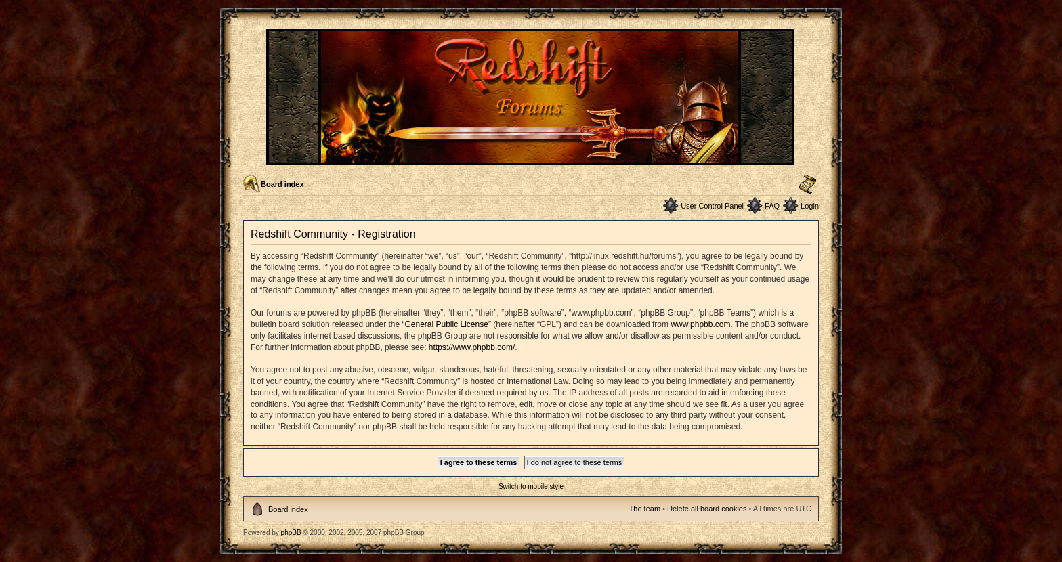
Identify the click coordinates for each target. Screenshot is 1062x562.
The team (644, 508)
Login (810, 206)
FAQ (772, 206)
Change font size (807, 184)
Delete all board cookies (706, 508)
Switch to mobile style (531, 486)
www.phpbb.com (700, 324)
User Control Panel (712, 206)
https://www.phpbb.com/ (472, 347)
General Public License (446, 324)
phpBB (291, 532)
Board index (282, 184)
